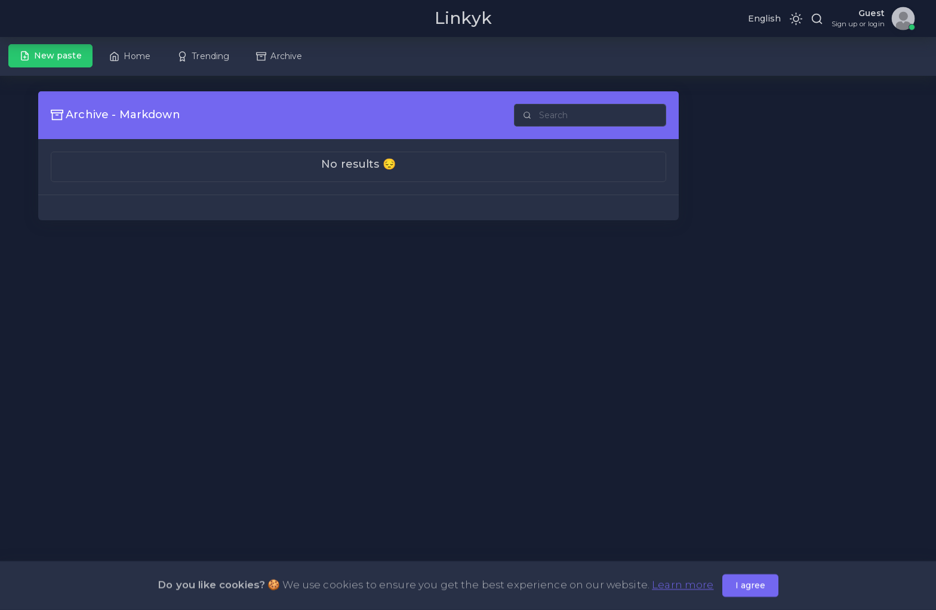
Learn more (682, 586)
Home (130, 56)
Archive (279, 56)
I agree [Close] (750, 586)
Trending (203, 56)
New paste (51, 55)
